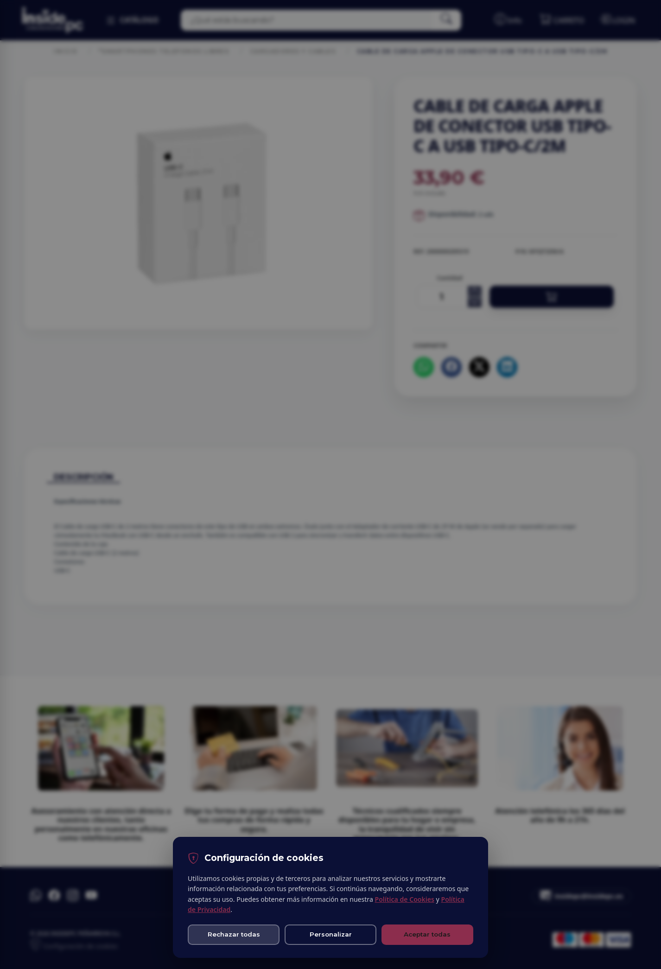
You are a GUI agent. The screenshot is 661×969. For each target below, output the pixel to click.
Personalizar (331, 934)
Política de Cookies (404, 899)
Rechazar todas (234, 934)
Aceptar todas (427, 934)
